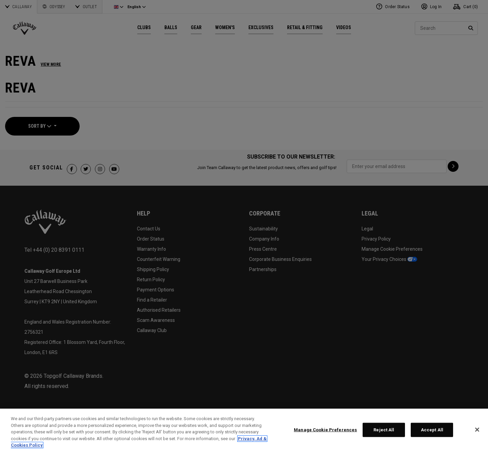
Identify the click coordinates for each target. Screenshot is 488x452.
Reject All (383, 429)
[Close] (477, 429)
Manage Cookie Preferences (325, 429)
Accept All (432, 429)
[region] (244, 430)
